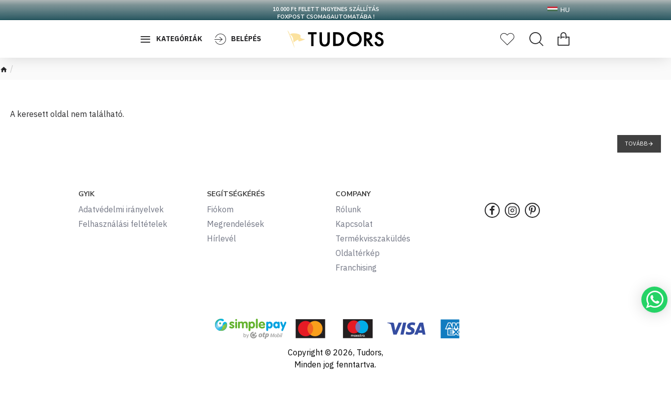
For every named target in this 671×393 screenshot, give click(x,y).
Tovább (636, 143)
